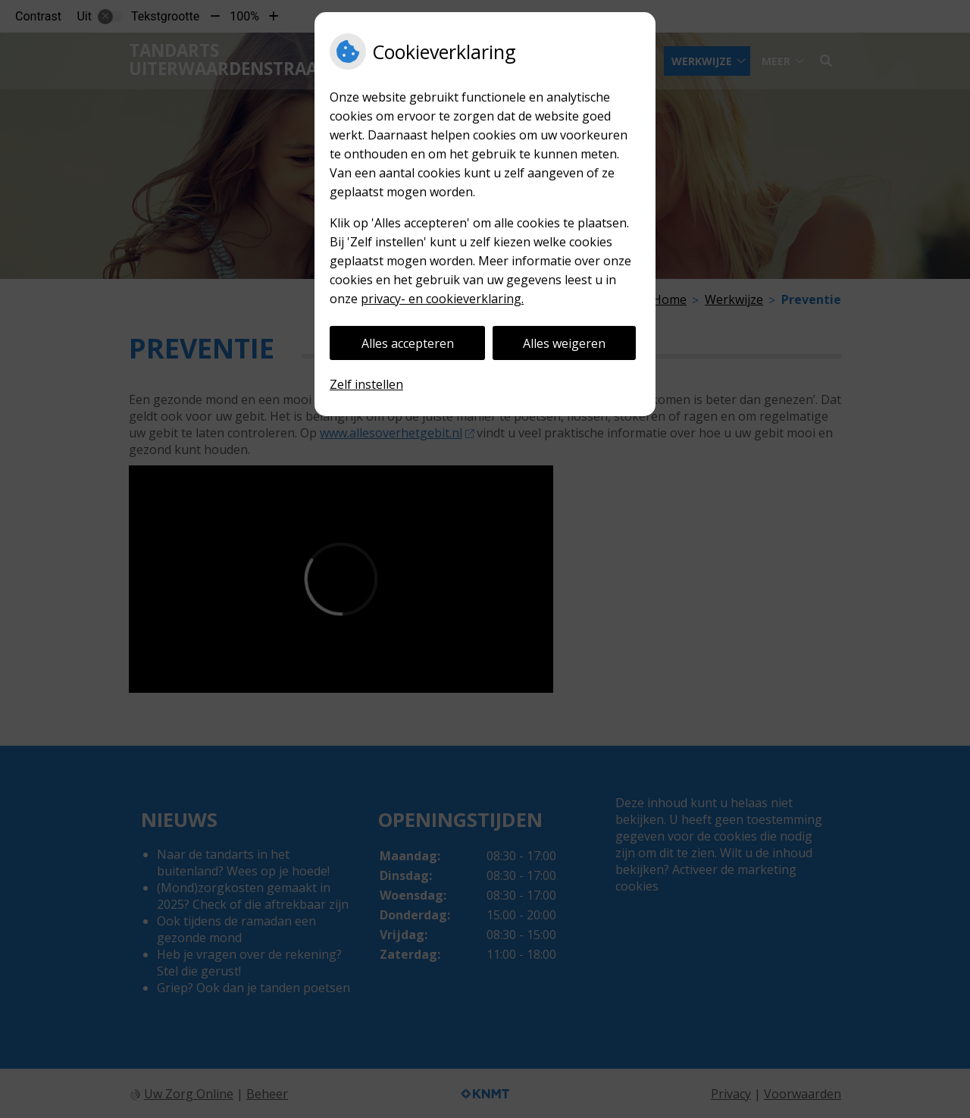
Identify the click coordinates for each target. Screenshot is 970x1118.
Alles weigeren (564, 343)
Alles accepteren (407, 343)
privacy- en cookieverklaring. (442, 298)
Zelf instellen (366, 384)
